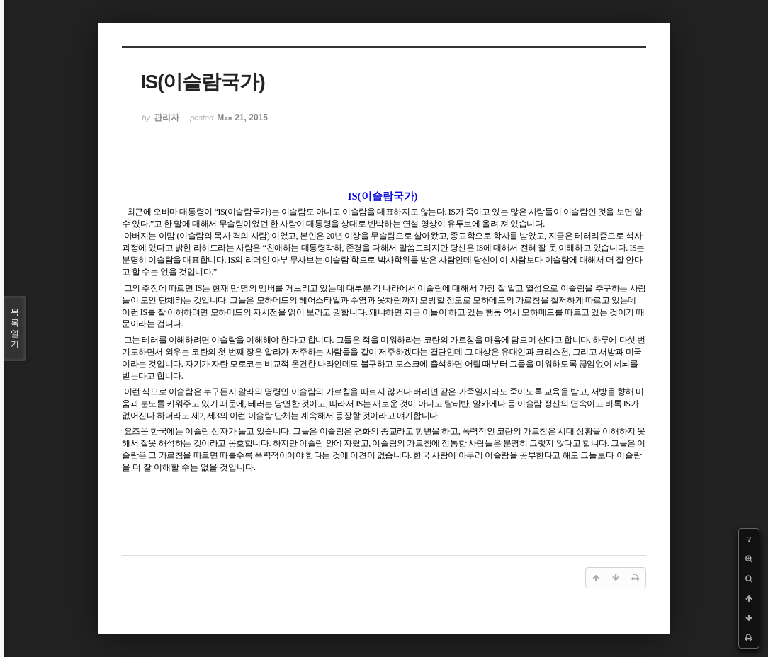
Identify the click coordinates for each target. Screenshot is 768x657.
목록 (15, 328)
